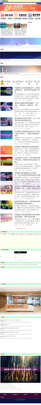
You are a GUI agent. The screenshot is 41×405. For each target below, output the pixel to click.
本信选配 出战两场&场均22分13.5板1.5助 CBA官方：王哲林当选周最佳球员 (27, 134)
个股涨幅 (4, 234)
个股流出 (30, 234)
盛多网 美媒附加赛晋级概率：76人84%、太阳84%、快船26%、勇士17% (27, 105)
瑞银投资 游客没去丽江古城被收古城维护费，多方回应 (8, 33)
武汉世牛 (2, 63)
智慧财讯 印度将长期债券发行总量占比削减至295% (8, 31)
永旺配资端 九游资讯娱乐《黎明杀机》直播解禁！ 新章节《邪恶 (24, 34)
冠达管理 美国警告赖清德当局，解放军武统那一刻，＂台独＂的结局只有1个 (28, 188)
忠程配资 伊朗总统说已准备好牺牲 (27, 147)
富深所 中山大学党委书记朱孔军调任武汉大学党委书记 (8, 336)
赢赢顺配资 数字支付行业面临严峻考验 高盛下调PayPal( (22, 29)
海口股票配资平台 (15, 394)
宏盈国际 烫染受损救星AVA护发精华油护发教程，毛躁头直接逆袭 (9, 73)
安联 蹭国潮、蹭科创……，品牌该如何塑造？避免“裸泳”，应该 (23, 32)
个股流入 (21, 234)
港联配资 (5, 394)
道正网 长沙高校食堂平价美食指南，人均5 (5, 383)
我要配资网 (2, 49)
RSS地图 (22, 399)
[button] (0, 256)
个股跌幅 (13, 234)
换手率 (38, 234)
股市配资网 (25, 394)
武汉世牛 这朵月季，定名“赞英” (4, 59)
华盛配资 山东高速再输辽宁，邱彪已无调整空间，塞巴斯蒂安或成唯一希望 (27, 90)
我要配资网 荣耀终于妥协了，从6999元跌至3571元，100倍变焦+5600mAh (10, 45)
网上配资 (35, 394)
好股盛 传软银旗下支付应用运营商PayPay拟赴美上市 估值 (9, 32)
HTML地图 (24, 399)
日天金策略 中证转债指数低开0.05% (20, 33)
